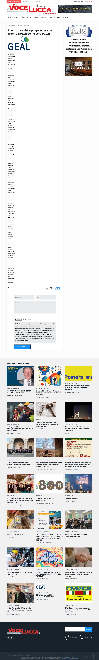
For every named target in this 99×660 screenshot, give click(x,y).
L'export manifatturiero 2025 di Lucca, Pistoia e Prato (20, 573)
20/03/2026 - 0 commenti (13, 531)
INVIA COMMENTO (22, 347)
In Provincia (57, 17)
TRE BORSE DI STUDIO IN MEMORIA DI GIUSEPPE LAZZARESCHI (20, 392)
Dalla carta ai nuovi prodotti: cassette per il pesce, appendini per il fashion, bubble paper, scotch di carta (78, 464)
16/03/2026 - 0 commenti (13, 605)
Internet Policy (89, 653)
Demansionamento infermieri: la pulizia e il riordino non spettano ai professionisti (48, 424)
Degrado (29, 17)
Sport (50, 17)
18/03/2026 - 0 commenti (42, 531)
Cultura (36, 17)
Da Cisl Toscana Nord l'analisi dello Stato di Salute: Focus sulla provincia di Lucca (20, 610)
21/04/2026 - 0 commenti (13, 388)
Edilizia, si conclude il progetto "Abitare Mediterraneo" (76, 535)
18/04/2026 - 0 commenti (71, 424)
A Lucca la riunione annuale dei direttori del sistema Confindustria (19, 463)
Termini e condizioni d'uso (78, 653)
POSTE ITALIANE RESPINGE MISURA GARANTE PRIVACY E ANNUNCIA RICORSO (78, 388)
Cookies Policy (88, 655)
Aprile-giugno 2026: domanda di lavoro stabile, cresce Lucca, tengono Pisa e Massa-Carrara (20, 429)
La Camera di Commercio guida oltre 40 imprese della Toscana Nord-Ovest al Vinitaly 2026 (20, 500)
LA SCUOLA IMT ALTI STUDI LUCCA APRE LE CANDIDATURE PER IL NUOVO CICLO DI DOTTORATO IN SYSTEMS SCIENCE (48, 537)
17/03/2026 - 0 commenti (42, 569)
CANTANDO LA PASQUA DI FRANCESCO (45, 499)
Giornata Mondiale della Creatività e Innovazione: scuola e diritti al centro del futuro (49, 393)
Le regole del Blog (67, 653)
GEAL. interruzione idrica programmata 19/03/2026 (45, 596)
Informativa (59, 653)
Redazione (11, 288)
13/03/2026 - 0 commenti (71, 605)
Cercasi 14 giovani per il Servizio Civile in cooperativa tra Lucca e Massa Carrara (77, 574)
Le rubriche (66, 17)
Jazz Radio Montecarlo (28, 1)
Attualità (16, 17)
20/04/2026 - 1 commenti (42, 420)
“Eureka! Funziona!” (72, 498)
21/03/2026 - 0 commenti (42, 496)
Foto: (15, 316)
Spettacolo (44, 17)
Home (9, 17)
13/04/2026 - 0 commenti (71, 460)
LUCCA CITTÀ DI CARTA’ (15, 534)
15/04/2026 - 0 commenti (42, 460)
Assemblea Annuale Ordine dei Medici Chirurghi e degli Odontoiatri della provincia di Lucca (49, 464)
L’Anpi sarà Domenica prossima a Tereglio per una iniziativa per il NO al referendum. (78, 610)
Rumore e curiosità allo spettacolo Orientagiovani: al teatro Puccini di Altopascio (77, 429)
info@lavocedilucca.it (66, 658)
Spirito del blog (47, 653)
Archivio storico (75, 658)
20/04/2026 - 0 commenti (13, 424)
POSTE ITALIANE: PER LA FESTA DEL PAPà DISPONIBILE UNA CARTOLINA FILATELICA (49, 574)
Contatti (54, 653)
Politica (23, 17)
